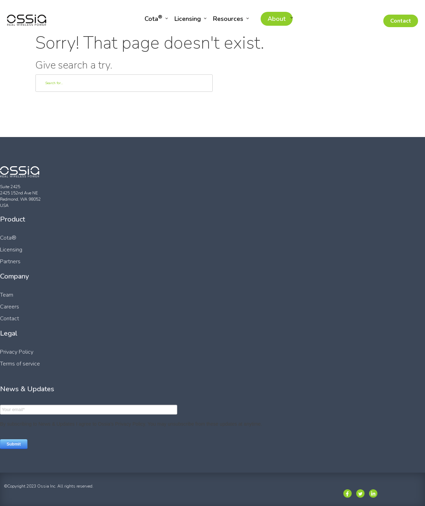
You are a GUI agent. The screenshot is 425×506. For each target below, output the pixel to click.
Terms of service (20, 364)
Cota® (8, 238)
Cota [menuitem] (153, 18)
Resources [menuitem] (228, 19)
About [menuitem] (277, 19)
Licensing (11, 250)
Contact (400, 21)
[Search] (124, 83)
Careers (9, 307)
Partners (10, 261)
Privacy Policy (16, 352)
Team (6, 295)
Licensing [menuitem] (187, 19)
